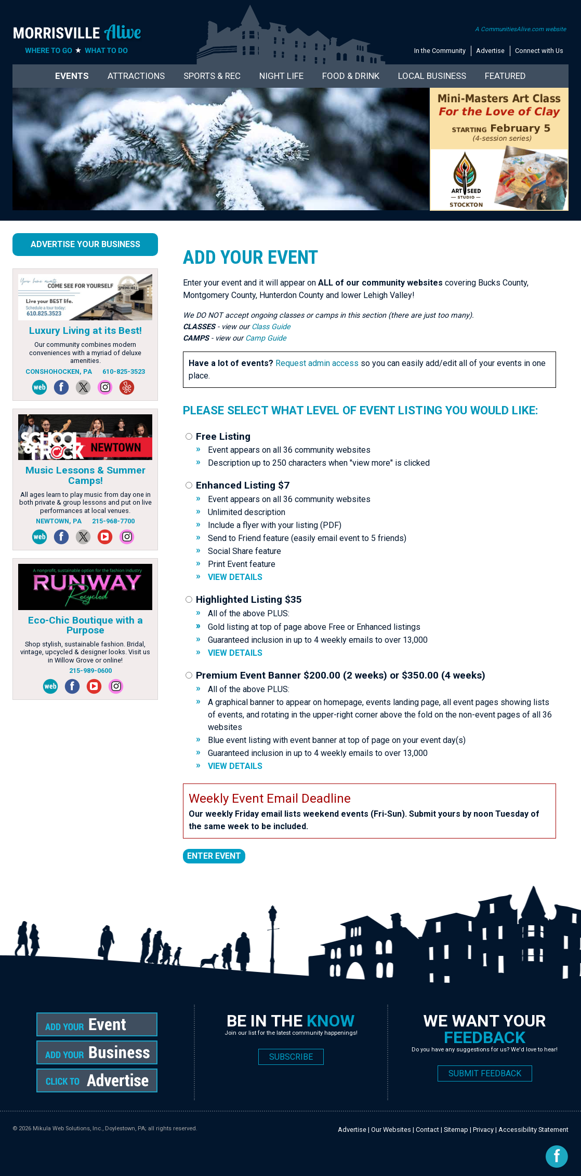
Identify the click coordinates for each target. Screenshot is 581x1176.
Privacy (483, 1129)
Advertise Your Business (85, 244)
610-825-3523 (123, 371)
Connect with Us (539, 51)
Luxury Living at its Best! (85, 330)
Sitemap (456, 1129)
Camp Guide (265, 338)
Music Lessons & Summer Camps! (85, 475)
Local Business (432, 76)
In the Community (440, 51)
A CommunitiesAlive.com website (520, 29)
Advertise (490, 51)
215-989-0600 (90, 670)
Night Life (281, 76)
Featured (505, 76)
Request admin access (317, 363)
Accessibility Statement (533, 1129)
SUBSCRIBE (291, 1057)
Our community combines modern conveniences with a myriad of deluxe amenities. (85, 352)
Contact (427, 1129)
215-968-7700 (113, 521)
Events (72, 76)
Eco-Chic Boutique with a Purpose (85, 625)
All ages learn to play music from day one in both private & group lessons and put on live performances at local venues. (85, 503)
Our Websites (391, 1129)
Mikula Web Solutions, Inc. (67, 1128)
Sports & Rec (212, 76)
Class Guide (271, 326)
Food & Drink (350, 76)
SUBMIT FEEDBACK (484, 1073)
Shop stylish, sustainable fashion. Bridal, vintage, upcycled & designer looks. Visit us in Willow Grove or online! (85, 652)
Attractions (136, 76)
